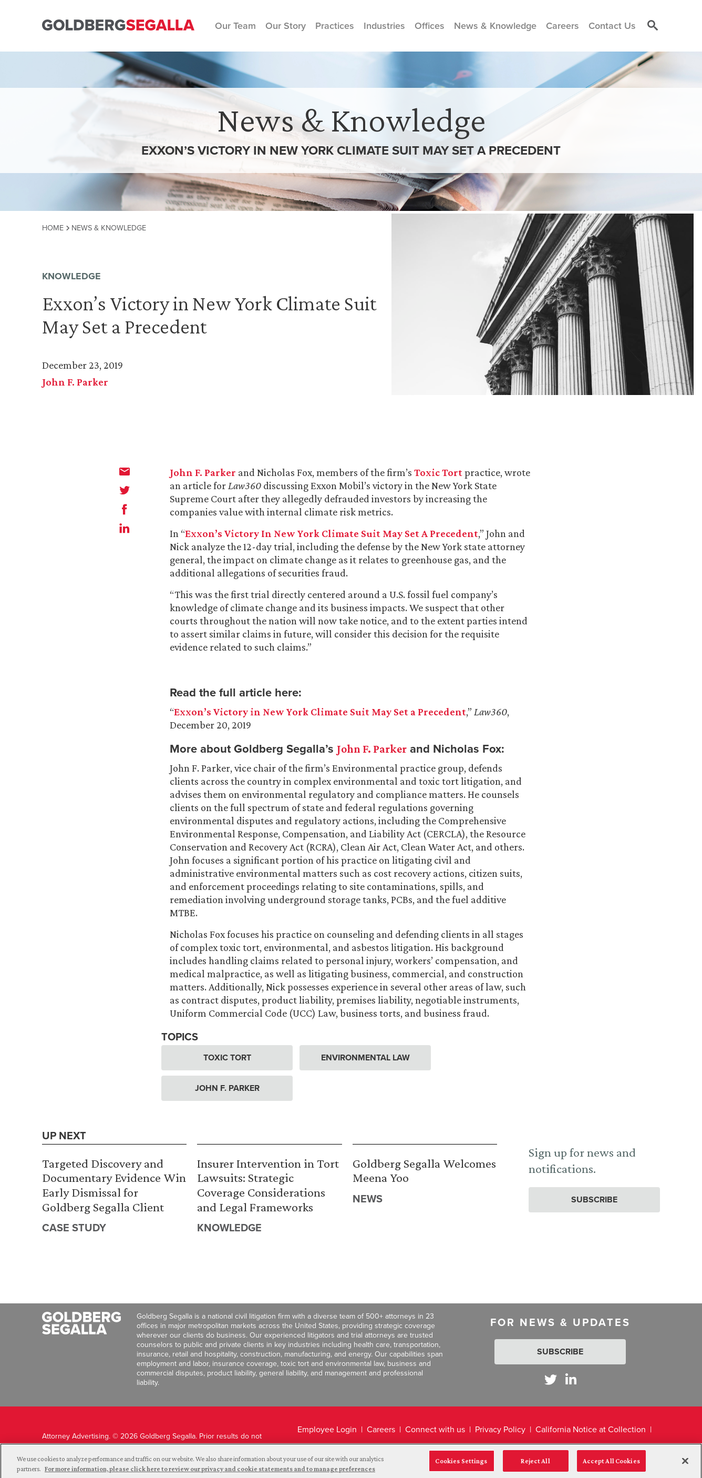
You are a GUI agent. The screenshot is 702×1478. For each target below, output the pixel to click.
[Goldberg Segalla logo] (118, 25)
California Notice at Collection (590, 1429)
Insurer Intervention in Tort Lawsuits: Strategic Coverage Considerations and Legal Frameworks (268, 1185)
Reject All (535, 1465)
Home (53, 228)
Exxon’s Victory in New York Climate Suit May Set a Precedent (320, 711)
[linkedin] (124, 528)
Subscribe (594, 1199)
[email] (124, 471)
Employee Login (327, 1429)
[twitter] (124, 490)
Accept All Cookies (611, 1465)
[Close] (685, 1464)
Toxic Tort (438, 472)
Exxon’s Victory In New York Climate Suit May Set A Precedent (331, 533)
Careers (381, 1429)
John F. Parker (75, 382)
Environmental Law (365, 1057)
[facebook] (124, 509)
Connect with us (435, 1429)
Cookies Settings (461, 1465)
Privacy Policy (500, 1429)
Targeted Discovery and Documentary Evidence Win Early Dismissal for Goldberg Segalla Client (114, 1185)
